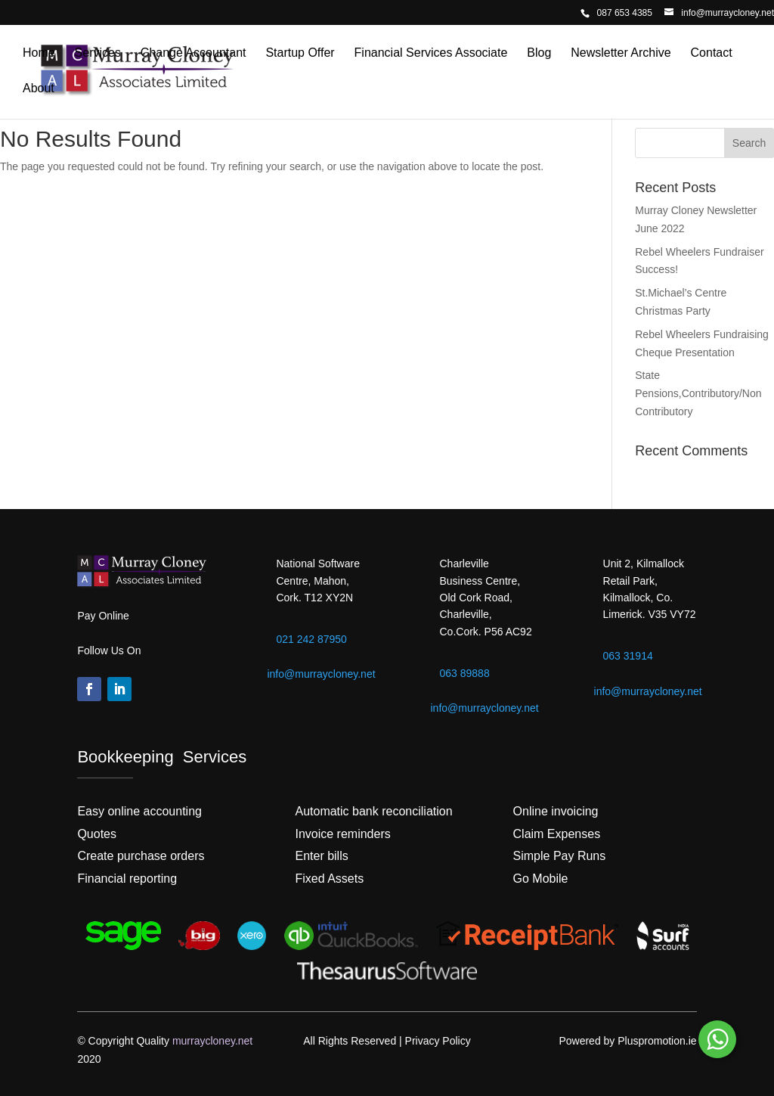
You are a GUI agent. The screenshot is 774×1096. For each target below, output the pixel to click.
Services (98, 53)
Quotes (96, 833)
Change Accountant (193, 53)
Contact (711, 53)
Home (39, 53)
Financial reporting (127, 878)
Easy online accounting (139, 811)
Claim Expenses (557, 833)
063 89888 (465, 673)
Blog (539, 53)
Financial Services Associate (431, 53)
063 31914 (628, 656)
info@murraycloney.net (321, 674)
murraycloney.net (212, 1041)
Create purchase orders (140, 855)
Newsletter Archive (621, 53)
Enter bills (321, 855)
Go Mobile (540, 878)
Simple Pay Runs (559, 855)
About (38, 89)
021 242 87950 (311, 639)
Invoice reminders (342, 833)
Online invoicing (556, 811)
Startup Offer (299, 53)
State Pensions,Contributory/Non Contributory (698, 393)
